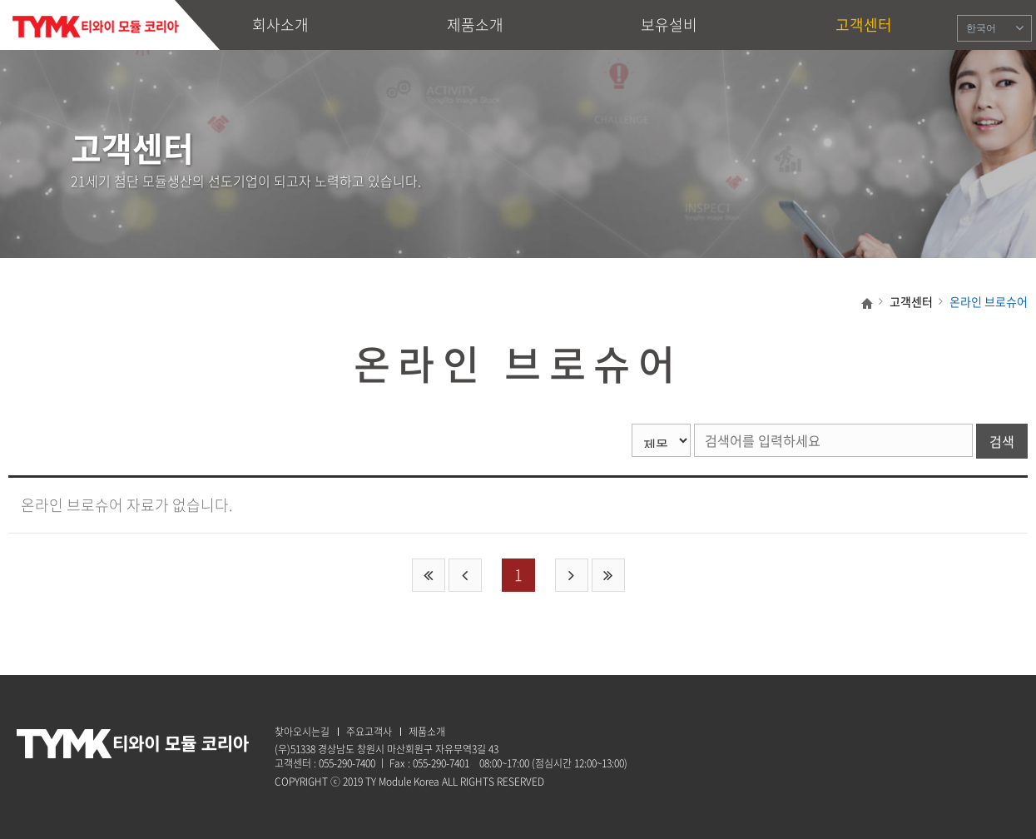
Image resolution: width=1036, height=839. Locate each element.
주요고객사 (369, 731)
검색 (1001, 441)
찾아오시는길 (302, 731)
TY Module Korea (95, 26)
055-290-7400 (347, 763)
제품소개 (475, 24)
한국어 (981, 28)
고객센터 (863, 24)
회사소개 (280, 24)
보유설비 (669, 24)
